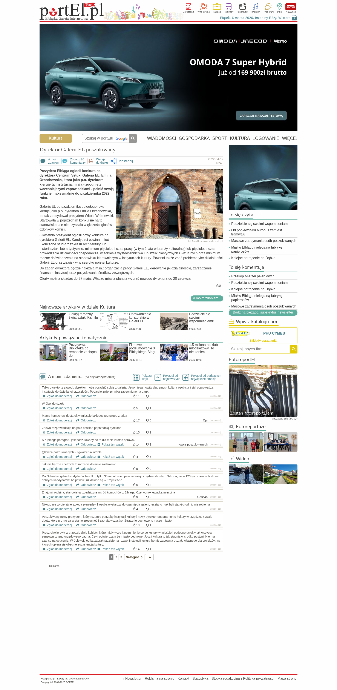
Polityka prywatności (258, 678)
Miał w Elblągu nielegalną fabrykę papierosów (256, 249)
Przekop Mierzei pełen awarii (253, 276)
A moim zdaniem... (207, 298)
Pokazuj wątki (147, 377)
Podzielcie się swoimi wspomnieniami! (260, 224)
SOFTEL (70, 682)
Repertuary (242, 12)
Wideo (239, 459)
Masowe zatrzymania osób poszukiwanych (263, 241)
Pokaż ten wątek (110, 444)
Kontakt (183, 678)
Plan (279, 12)
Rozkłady (228, 12)
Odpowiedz (84, 396)
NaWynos (290, 6)
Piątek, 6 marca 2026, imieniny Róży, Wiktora (255, 17)
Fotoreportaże (247, 427)
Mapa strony (286, 678)
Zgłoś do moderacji (57, 396)
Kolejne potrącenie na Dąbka (253, 258)
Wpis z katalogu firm (254, 322)
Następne (135, 557)
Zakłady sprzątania (263, 340)
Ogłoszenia (188, 12)
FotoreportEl (242, 360)
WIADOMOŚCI (161, 138)
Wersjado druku (102, 161)
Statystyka (200, 678)
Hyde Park (268, 12)
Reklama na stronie (159, 678)
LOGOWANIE (266, 138)
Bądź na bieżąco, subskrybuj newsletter (263, 312)
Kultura (56, 138)
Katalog (217, 12)
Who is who (204, 12)
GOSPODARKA (194, 138)
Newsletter (133, 678)
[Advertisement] (131, 599)
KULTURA (240, 138)
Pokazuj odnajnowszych (171, 377)
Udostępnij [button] (125, 161)
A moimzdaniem (54, 161)
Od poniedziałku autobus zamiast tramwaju (256, 232)
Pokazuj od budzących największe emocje (206, 377)
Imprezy (255, 12)
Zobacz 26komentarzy (78, 161)
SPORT (219, 138)
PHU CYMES (274, 333)
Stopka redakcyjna (225, 678)
